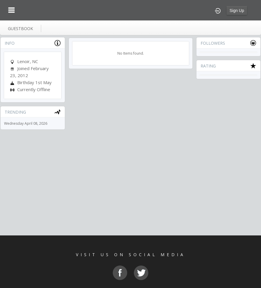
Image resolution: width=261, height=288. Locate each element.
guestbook (20, 28)
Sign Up (236, 10)
